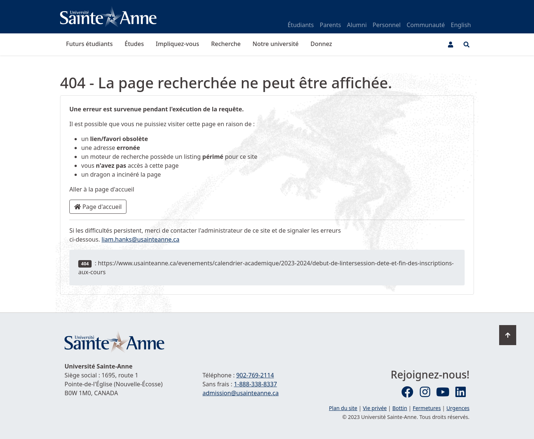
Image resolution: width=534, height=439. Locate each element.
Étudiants (300, 25)
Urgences (457, 408)
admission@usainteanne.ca (240, 393)
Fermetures (427, 408)
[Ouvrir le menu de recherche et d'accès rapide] (466, 44)
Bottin (399, 408)
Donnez (321, 44)
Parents (330, 25)
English (461, 25)
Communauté (425, 25)
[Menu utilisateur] (451, 44)
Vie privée (374, 408)
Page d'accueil (98, 207)
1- (255, 384)
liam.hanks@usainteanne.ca (140, 239)
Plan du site (343, 408)
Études (134, 44)
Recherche (226, 44)
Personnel (387, 25)
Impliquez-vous (177, 44)
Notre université (276, 44)
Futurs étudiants (89, 44)
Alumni (357, 25)
